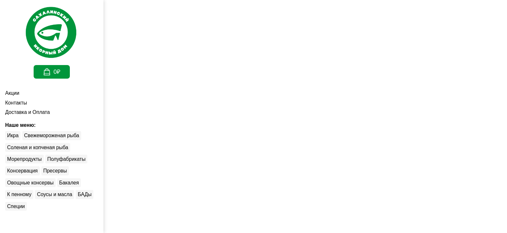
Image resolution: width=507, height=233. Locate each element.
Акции (14, 93)
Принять (379, 212)
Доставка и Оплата (30, 112)
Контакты (17, 103)
